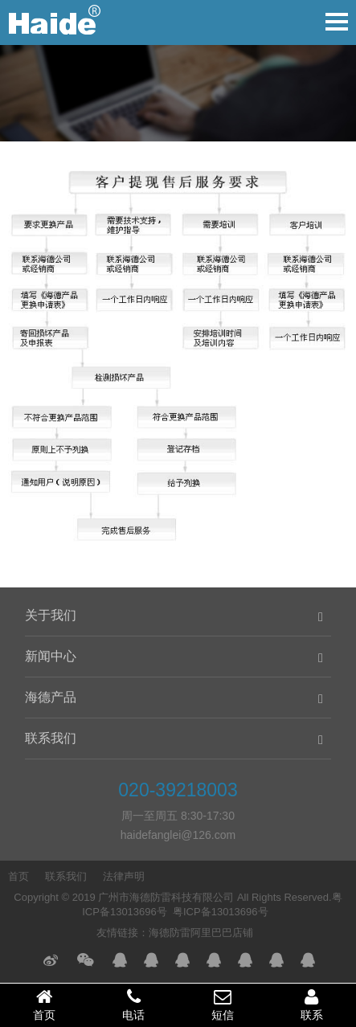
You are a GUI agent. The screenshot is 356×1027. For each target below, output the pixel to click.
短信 (223, 1004)
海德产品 (50, 697)
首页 (18, 876)
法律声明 (124, 876)
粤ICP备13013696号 (220, 912)
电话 (133, 1004)
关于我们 (50, 615)
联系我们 (50, 738)
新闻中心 (50, 656)
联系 (311, 1004)
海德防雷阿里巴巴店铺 (201, 933)
